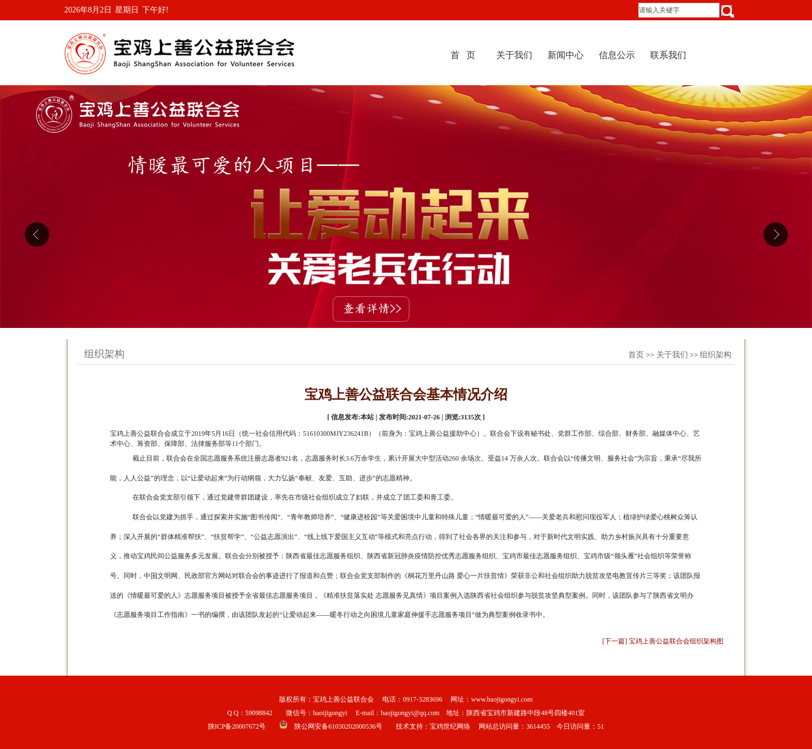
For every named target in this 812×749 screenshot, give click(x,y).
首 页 (463, 55)
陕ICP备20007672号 (237, 726)
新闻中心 (566, 55)
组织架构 (715, 355)
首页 (636, 355)
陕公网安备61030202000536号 (338, 726)
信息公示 (617, 55)
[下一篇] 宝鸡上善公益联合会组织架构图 (662, 641)
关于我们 (514, 55)
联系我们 (668, 55)
